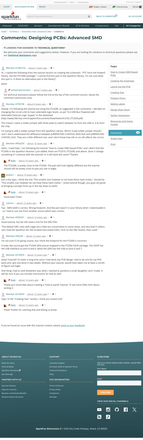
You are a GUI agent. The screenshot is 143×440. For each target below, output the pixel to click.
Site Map (53, 399)
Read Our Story (8, 365)
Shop (7, 7)
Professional (60, 2)
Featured (9, 25)
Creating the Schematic (122, 81)
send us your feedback (72, 327)
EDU (72, 2)
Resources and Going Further (121, 123)
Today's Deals (98, 7)
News (42, 7)
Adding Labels (117, 104)
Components (102, 26)
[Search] (89, 16)
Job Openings (7, 376)
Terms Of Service (56, 388)
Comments (125, 133)
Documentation (24, 7)
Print (112, 144)
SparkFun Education (11, 373)
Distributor (83, 2)
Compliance (54, 395)
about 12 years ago (26, 204)
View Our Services (9, 392)
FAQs (51, 376)
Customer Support (134, 2)
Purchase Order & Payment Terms (63, 369)
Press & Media (8, 369)
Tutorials (14, 32)
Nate (13, 161)
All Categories (133, 25)
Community (120, 7)
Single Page (116, 139)
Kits (117, 26)
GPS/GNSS (23, 26)
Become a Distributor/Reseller (14, 395)
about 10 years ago (37, 144)
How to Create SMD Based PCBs (124, 74)
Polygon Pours (118, 98)
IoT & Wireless (82, 26)
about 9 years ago (36, 104)
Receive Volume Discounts (12, 399)
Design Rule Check (120, 110)
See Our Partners (9, 388)
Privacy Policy (54, 392)
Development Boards (58, 26)
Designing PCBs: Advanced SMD (36, 32)
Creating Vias (117, 92)
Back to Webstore (106, 16)
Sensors (38, 26)
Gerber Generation (120, 115)
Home (3, 32)
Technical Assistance (19, 55)
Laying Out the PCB (120, 86)
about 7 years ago (38, 68)
